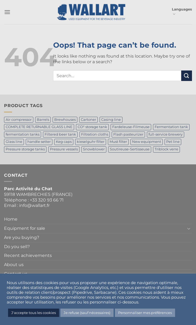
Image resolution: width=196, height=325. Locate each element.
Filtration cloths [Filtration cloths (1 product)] (94, 134)
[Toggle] (189, 228)
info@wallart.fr (34, 205)
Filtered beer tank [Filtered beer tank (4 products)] (60, 134)
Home (10, 219)
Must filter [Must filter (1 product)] (118, 142)
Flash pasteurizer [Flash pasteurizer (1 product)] (128, 134)
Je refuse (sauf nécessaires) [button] (87, 312)
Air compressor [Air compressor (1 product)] (19, 120)
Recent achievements (28, 255)
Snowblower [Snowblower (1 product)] (94, 149)
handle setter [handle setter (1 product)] (39, 142)
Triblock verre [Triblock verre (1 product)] (166, 149)
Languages (182, 12)
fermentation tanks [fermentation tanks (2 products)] (22, 134)
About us (14, 264)
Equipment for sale (24, 228)
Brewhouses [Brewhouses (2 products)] (65, 120)
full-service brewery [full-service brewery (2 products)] (165, 134)
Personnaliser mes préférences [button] (145, 312)
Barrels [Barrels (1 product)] (43, 120)
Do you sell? (17, 246)
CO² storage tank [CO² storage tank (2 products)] (92, 127)
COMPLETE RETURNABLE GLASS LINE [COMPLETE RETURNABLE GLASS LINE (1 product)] (39, 127)
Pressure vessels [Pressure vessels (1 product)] (64, 149)
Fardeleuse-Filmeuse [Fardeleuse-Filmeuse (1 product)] (131, 127)
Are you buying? (21, 237)
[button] (7, 12)
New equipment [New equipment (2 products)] (146, 142)
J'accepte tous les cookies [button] (33, 312)
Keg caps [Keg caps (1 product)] (64, 142)
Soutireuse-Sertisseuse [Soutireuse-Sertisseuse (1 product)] (130, 149)
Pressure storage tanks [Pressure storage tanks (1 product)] (25, 149)
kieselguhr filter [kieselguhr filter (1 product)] (90, 142)
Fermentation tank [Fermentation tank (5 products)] (171, 127)
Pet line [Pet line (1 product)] (173, 142)
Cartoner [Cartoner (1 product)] (88, 120)
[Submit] (186, 75)
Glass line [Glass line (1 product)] (14, 142)
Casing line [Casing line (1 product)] (111, 120)
